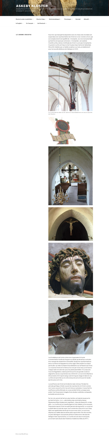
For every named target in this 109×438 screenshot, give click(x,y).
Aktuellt (87, 19)
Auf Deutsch (42, 23)
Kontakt (78, 19)
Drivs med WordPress (21, 434)
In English (19, 23)
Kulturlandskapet (55, 19)
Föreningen (68, 19)
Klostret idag (41, 19)
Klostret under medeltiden (25, 19)
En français (30, 23)
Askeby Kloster (32, 6)
